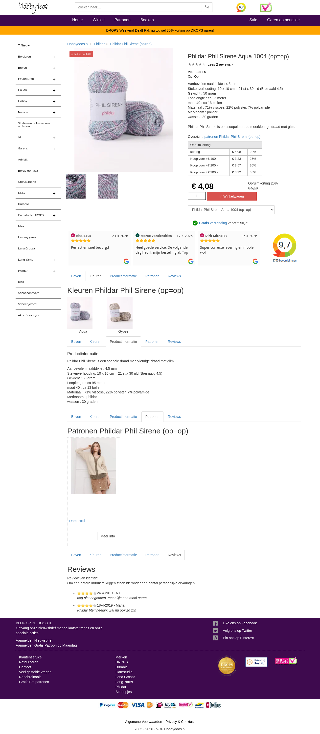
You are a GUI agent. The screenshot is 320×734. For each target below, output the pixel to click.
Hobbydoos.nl (78, 44)
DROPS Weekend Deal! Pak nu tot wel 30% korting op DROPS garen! (160, 30)
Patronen (122, 20)
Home (77, 20)
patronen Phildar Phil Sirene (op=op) (232, 137)
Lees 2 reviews (219, 64)
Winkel (99, 20)
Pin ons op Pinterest (238, 638)
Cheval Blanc (27, 182)
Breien (22, 67)
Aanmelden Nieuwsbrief (34, 640)
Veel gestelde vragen (35, 672)
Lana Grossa (26, 248)
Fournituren (26, 79)
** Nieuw (24, 45)
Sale (253, 20)
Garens (23, 148)
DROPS (121, 662)
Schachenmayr (28, 293)
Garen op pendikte (283, 20)
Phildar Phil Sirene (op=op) (131, 44)
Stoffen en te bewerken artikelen (34, 125)
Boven (76, 276)
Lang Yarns (25, 259)
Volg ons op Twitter (237, 630)
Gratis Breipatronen (34, 682)
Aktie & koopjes (28, 315)
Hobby (22, 101)
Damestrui (77, 521)
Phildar (23, 270)
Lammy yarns (27, 237)
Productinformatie (123, 276)
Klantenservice (30, 657)
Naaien (23, 112)
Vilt (20, 137)
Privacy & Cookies (179, 722)
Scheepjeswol (27, 304)
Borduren (24, 56)
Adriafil (22, 159)
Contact (25, 667)
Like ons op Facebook (240, 623)
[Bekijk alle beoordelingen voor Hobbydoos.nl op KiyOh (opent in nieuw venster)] (244, 7)
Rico (21, 282)
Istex (21, 226)
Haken (22, 90)
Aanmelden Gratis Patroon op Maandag (46, 645)
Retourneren (28, 662)
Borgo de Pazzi (28, 170)
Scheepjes (123, 692)
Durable (23, 204)
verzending (213, 223)
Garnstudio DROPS (31, 215)
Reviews (174, 276)
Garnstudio (123, 672)
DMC (21, 193)
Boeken (147, 20)
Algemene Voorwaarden (143, 722)
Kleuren (95, 276)
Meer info (107, 536)
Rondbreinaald (30, 677)
